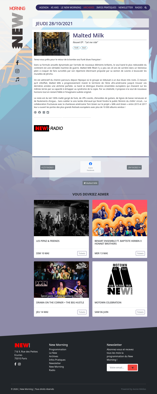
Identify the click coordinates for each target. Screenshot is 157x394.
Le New (53, 352)
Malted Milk (90, 183)
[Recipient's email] (118, 368)
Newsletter (125, 7)
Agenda (43, 7)
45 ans (55, 7)
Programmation (57, 349)
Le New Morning (71, 7)
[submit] (132, 368)
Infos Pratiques (57, 359)
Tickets (82, 253)
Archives (88, 7)
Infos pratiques (106, 7)
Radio (138, 7)
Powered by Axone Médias (133, 389)
